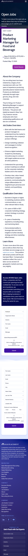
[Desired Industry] (14, 400)
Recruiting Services (7, 497)
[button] (25, 1)
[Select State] (14, 392)
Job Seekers (5, 491)
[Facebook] (9, 521)
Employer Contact (6, 506)
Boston (3, 478)
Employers (4, 489)
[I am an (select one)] (14, 535)
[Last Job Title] (14, 396)
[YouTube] (14, 521)
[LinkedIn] (3, 521)
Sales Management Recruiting (10, 467)
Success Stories (6, 487)
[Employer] (14, 312)
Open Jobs (4, 495)
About (3, 493)
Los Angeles (5, 474)
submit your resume (8, 253)
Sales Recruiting (6, 511)
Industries (4, 509)
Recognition (5, 513)
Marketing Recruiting (7, 469)
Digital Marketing (6, 471)
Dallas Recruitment (7, 480)
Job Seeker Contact (7, 504)
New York (4, 476)
